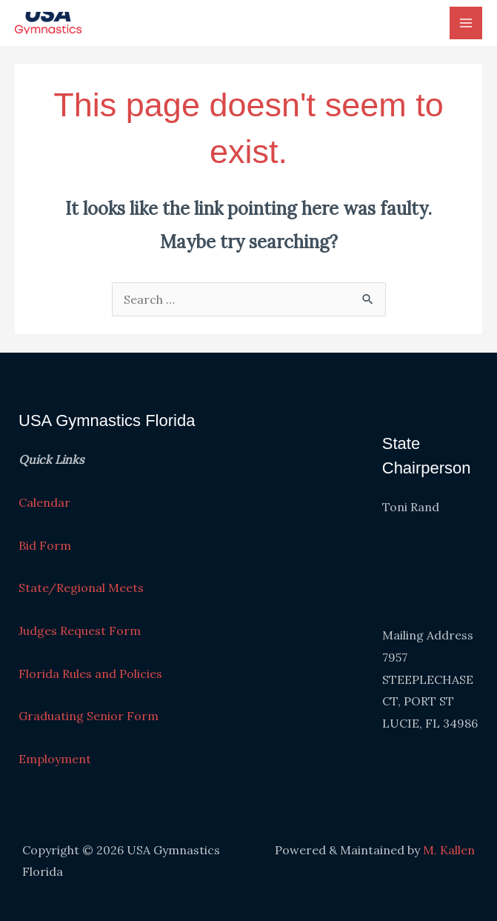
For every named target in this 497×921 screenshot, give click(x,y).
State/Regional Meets (81, 587)
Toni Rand (410, 506)
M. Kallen (449, 849)
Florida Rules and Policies (90, 673)
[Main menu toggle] (466, 23)
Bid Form (45, 545)
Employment (55, 758)
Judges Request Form (80, 630)
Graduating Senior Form (89, 715)
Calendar (44, 502)
